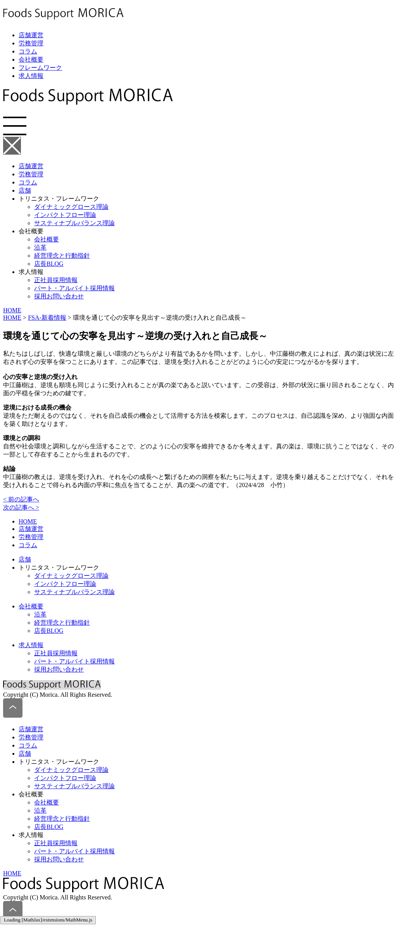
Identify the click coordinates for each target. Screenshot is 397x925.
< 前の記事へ (21, 499)
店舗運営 (31, 35)
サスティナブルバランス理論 (74, 223)
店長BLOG (49, 263)
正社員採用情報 (56, 280)
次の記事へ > (21, 507)
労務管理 (31, 43)
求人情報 (31, 75)
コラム (28, 51)
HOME (12, 310)
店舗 (25, 190)
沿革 (40, 247)
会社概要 (31, 59)
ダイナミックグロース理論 (71, 206)
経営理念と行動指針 (62, 255)
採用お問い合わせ (59, 296)
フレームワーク (40, 67)
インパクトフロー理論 (65, 215)
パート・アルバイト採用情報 (74, 288)
